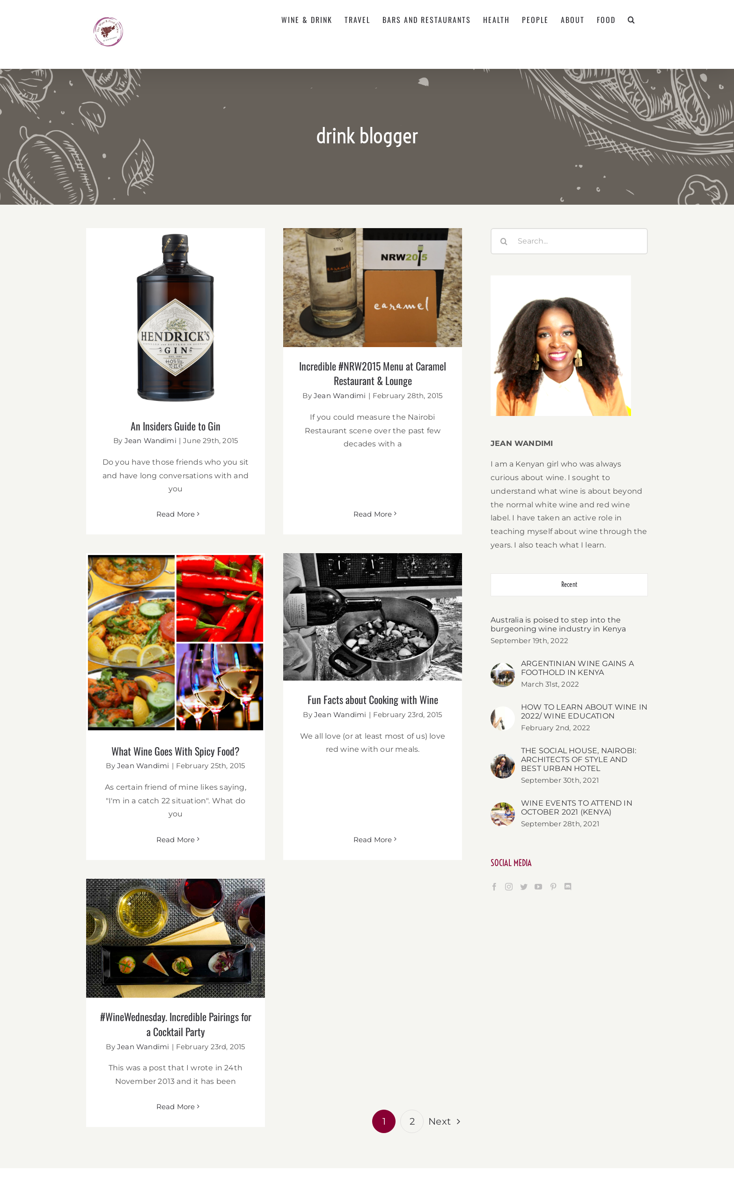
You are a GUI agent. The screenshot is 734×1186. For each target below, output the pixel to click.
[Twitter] (524, 886)
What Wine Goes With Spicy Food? (217, 699)
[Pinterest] (553, 886)
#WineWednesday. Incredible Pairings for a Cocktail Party (196, 970)
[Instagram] (509, 886)
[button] (632, 19)
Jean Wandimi (150, 440)
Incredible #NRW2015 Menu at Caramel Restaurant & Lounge (362, 373)
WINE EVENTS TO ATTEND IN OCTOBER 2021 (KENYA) (576, 807)
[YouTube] (538, 886)
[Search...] (569, 241)
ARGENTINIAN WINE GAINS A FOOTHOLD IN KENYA (577, 668)
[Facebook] (494, 886)
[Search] (504, 241)
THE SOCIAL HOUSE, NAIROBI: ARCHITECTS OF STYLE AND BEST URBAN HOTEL (578, 759)
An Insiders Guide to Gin (175, 425)
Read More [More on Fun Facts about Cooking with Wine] (341, 772)
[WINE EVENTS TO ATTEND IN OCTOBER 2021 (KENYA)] (503, 808)
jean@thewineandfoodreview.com (456, 1122)
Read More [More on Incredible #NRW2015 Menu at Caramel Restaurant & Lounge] (362, 469)
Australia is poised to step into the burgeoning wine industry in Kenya (558, 624)
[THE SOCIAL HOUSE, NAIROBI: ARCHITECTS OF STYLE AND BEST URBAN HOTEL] (503, 760)
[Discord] (568, 886)
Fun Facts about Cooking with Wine (341, 697)
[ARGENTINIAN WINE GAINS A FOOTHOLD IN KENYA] (503, 669)
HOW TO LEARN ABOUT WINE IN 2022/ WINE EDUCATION (584, 711)
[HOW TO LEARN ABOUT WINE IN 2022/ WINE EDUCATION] (503, 712)
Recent (569, 584)
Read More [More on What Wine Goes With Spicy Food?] (217, 787)
